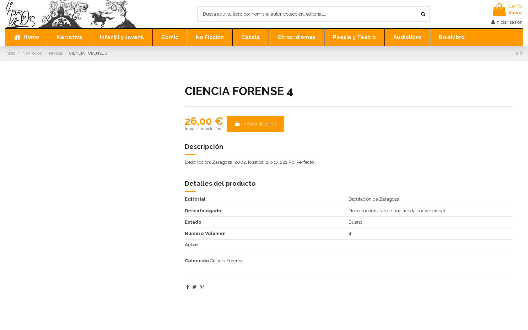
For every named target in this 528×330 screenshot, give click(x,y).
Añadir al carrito (255, 124)
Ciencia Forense (226, 260)
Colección (197, 260)
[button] (69, 37)
